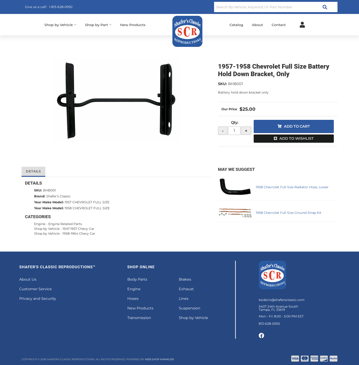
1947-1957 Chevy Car (78, 229)
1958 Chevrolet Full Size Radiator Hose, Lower (292, 187)
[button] (275, 7)
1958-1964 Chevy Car (79, 233)
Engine (39, 224)
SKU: (222, 84)
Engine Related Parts (65, 224)
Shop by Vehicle (47, 229)
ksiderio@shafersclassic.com (282, 299)
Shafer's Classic (58, 196)
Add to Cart (297, 126)
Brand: (39, 196)
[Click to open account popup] (302, 25)
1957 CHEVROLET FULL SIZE (87, 202)
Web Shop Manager (159, 359)
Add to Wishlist (296, 138)
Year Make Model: (49, 202)
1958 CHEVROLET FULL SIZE (87, 208)
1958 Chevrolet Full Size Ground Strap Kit (288, 213)
